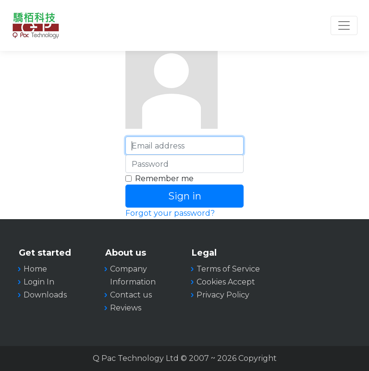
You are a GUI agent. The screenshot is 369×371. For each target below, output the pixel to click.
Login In (39, 281)
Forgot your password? (170, 213)
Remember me (164, 178)
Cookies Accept (226, 281)
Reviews (125, 307)
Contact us (131, 294)
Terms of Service (228, 268)
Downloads (45, 294)
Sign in (184, 196)
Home (35, 268)
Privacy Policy (223, 294)
